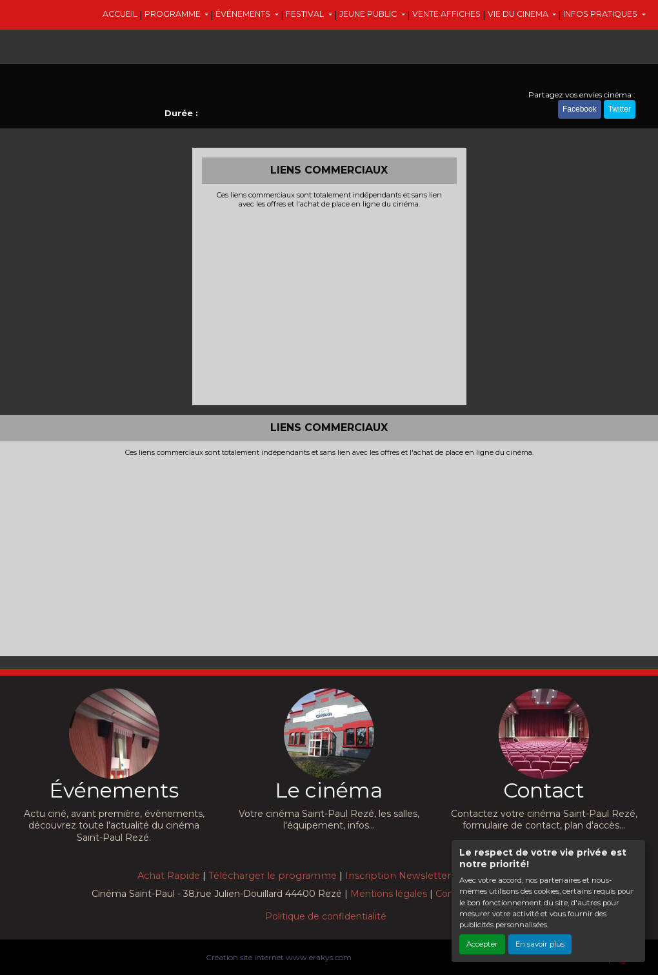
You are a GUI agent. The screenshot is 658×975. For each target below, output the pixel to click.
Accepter (482, 944)
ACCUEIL (120, 14)
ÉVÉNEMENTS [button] (243, 14)
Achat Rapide (168, 875)
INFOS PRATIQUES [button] (601, 14)
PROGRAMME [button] (174, 14)
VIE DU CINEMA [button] (519, 14)
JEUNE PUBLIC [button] (369, 14)
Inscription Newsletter (398, 875)
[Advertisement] (329, 305)
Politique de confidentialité (325, 916)
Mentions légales (388, 894)
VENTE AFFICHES (446, 14)
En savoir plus (539, 944)
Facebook (580, 109)
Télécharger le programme (272, 875)
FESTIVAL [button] (306, 14)
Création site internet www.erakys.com (279, 957)
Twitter (619, 109)
